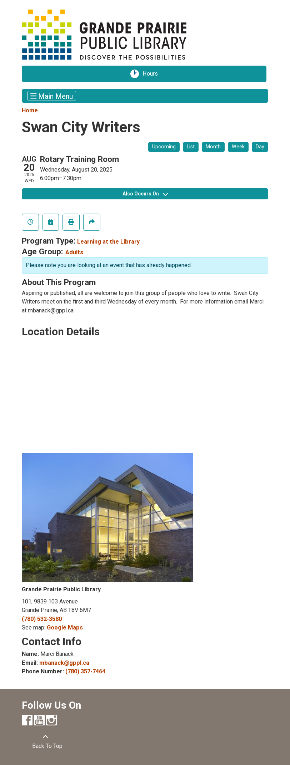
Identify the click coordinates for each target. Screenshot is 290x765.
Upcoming (164, 146)
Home (30, 110)
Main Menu (51, 96)
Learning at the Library (108, 241)
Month (213, 146)
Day (260, 146)
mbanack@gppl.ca (64, 662)
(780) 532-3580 (42, 619)
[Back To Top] (45, 741)
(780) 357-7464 (85, 671)
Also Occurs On (145, 194)
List (191, 146)
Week (238, 146)
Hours (152, 74)
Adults (74, 252)
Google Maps (65, 627)
